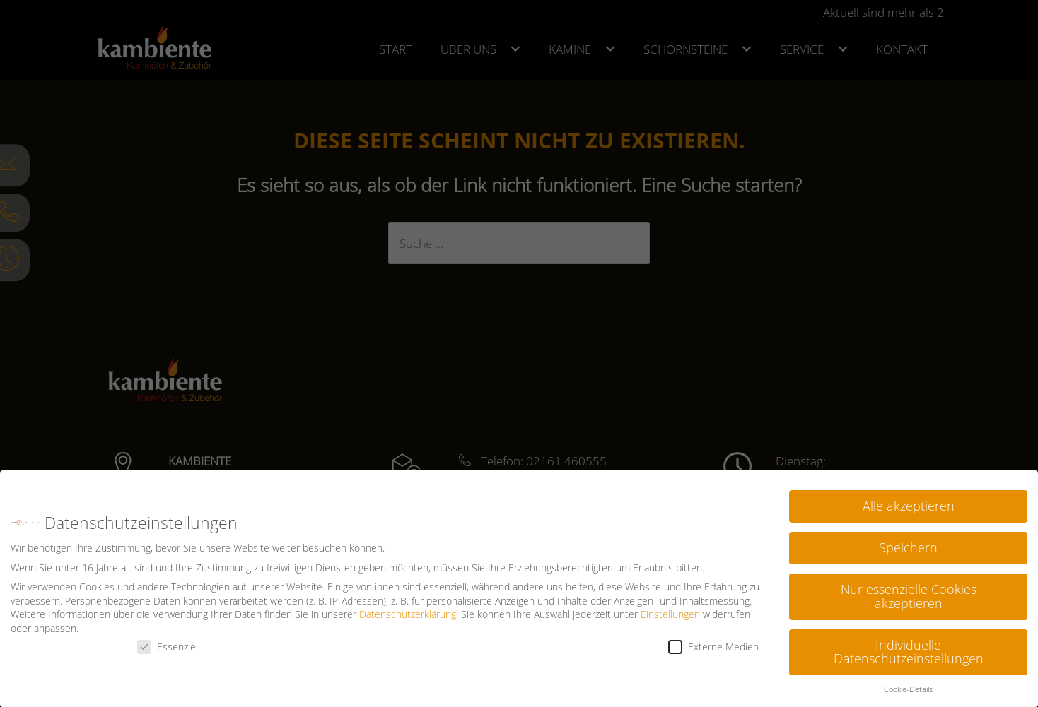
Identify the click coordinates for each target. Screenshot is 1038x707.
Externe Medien (713, 646)
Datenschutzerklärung (407, 614)
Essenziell (168, 646)
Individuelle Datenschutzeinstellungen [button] (909, 651)
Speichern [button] (908, 547)
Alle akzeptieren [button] (909, 505)
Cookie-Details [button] (908, 689)
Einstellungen (670, 614)
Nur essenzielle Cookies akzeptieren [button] (908, 596)
